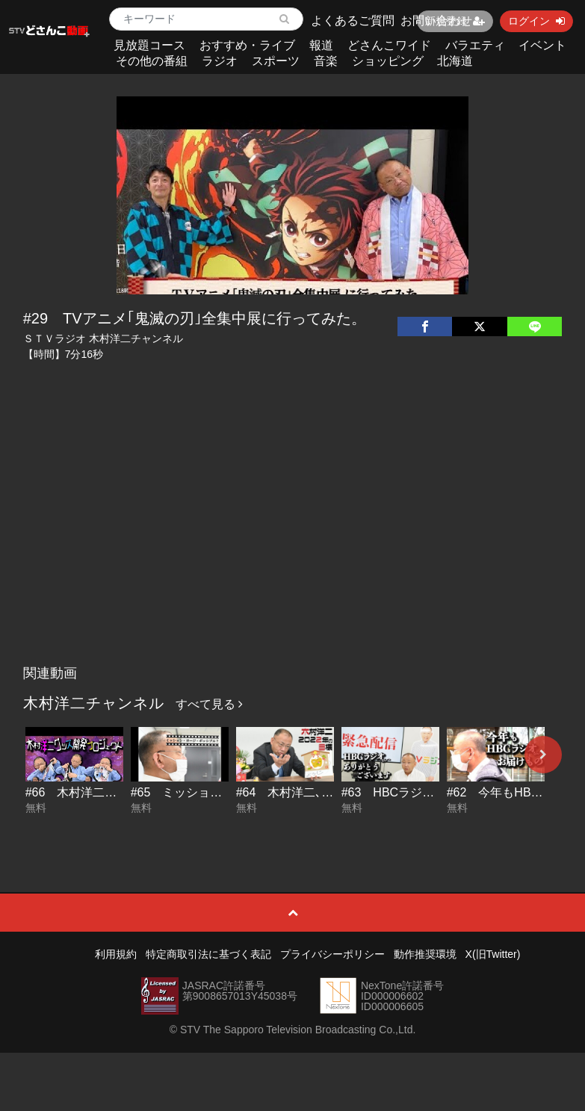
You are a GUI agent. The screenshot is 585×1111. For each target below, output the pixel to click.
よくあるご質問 (352, 20)
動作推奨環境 (425, 954)
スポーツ (276, 61)
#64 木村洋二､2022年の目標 (316, 792)
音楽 (326, 61)
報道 (321, 45)
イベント (542, 45)
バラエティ (475, 45)
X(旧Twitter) (493, 954)
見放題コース (149, 45)
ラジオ (220, 61)
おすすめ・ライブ (247, 45)
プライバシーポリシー (332, 954)
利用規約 (116, 954)
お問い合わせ (436, 20)
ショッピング (388, 61)
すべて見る (209, 704)
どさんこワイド (389, 45)
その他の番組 (152, 61)
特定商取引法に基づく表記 (208, 954)
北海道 (455, 61)
